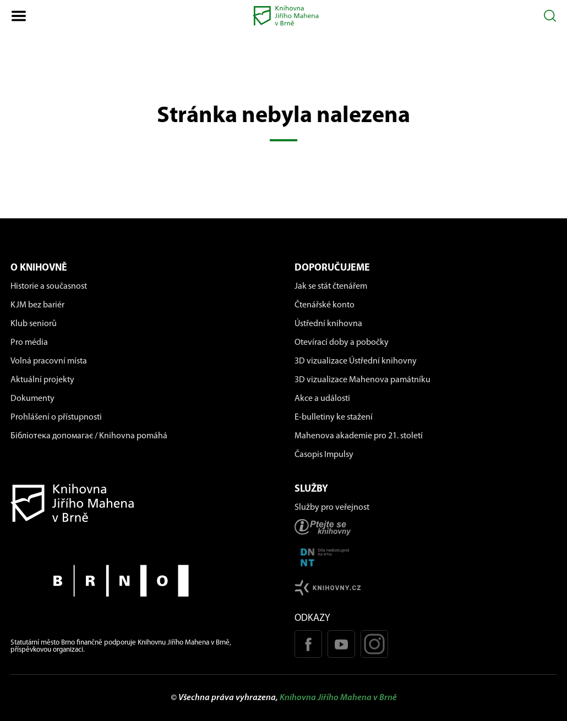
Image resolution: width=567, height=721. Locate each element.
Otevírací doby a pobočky (342, 342)
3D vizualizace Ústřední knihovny (356, 361)
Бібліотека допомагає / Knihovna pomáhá (88, 436)
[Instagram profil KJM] (374, 644)
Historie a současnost (48, 286)
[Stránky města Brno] (141, 580)
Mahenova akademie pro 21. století (359, 436)
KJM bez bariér (37, 305)
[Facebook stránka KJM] (308, 644)
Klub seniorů (33, 324)
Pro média (29, 342)
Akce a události (322, 398)
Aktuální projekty (42, 380)
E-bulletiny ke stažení (334, 417)
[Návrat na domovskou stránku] (141, 502)
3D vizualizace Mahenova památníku (362, 380)
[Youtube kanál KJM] (341, 644)
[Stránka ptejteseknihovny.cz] (426, 527)
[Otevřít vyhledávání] (550, 15)
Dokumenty (32, 398)
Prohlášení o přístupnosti (56, 417)
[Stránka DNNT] (426, 557)
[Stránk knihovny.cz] (426, 587)
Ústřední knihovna (328, 324)
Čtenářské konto (325, 305)
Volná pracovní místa (48, 361)
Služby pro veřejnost (332, 507)
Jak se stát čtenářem (331, 286)
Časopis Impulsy (324, 454)
